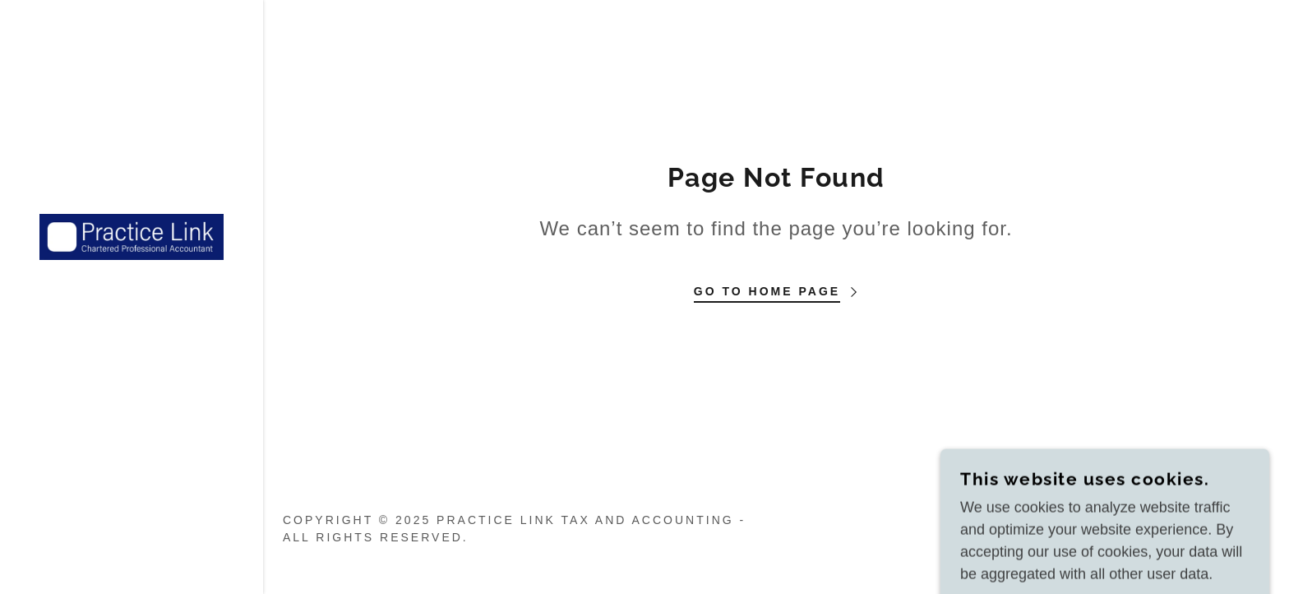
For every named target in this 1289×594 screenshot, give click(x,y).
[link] (131, 236)
